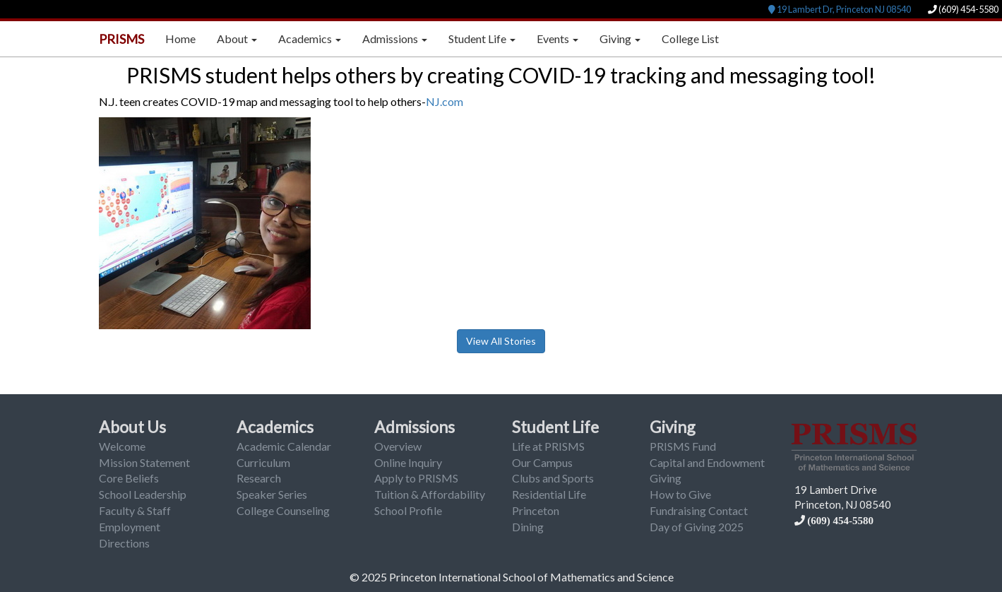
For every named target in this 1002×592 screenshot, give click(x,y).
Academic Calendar (284, 446)
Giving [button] (620, 38)
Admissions (414, 427)
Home (180, 38)
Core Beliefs (129, 478)
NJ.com (444, 101)
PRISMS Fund (683, 446)
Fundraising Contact (699, 510)
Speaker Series (272, 494)
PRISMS (121, 39)
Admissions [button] (394, 38)
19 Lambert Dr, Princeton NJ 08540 (839, 9)
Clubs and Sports (553, 478)
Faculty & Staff (135, 510)
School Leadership (142, 494)
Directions (124, 543)
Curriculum (263, 462)
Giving (673, 427)
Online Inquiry (408, 462)
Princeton (535, 510)
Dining (528, 526)
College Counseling (283, 510)
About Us (132, 427)
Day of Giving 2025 (697, 526)
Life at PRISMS (548, 446)
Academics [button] (309, 38)
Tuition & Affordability (429, 494)
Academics (275, 427)
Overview (398, 446)
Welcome (122, 446)
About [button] (237, 38)
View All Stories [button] (501, 341)
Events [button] (557, 38)
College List (690, 38)
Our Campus (542, 462)
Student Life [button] (481, 38)
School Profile (408, 510)
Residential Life (549, 494)
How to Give (680, 494)
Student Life (555, 427)
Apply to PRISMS (416, 478)
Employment (129, 526)
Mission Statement (144, 462)
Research (259, 478)
